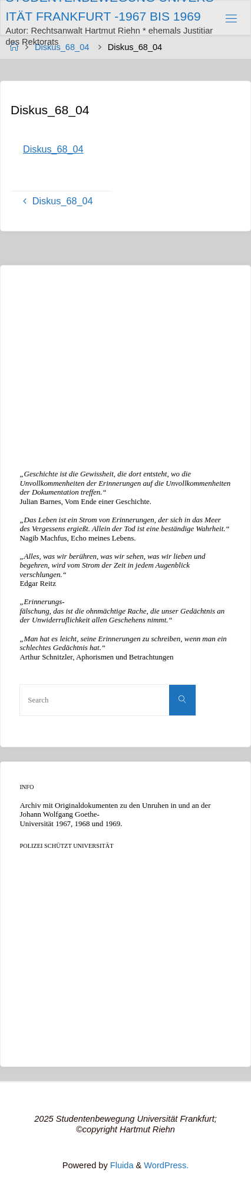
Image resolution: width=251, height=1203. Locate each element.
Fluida (121, 1165)
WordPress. (166, 1165)
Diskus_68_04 (53, 149)
